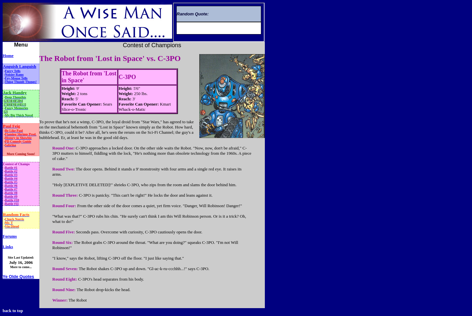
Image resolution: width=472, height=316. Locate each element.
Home (8, 55)
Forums (10, 236)
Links (8, 246)
